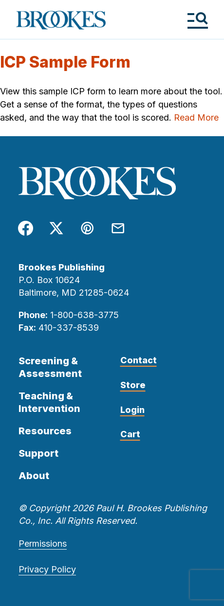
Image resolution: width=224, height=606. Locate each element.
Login (132, 410)
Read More (196, 117)
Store (133, 385)
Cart (130, 434)
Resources (45, 431)
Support (38, 453)
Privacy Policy (47, 569)
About (34, 475)
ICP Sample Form (65, 62)
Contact (138, 360)
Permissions (43, 543)
